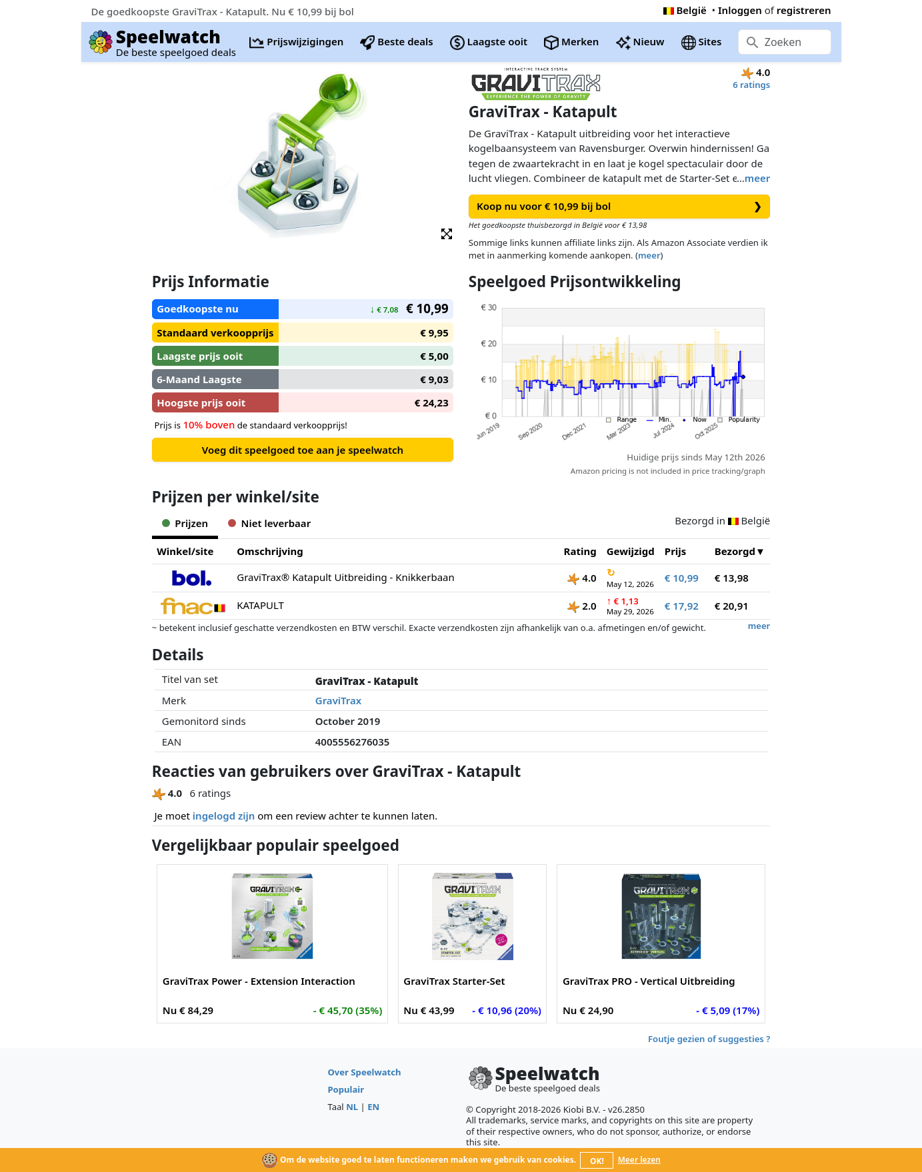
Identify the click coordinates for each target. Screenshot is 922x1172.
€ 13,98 (732, 577)
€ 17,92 (682, 605)
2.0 (581, 605)
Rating (580, 551)
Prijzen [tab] (185, 523)
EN (373, 1107)
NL (352, 1107)
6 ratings (751, 85)
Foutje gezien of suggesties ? (709, 1039)
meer (757, 178)
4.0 (581, 577)
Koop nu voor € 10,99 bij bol (619, 206)
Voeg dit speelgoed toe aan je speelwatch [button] (302, 449)
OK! (597, 1161)
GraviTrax (338, 700)
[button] (446, 233)
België (685, 10)
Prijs (676, 551)
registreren (804, 10)
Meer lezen (639, 1159)
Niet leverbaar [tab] (269, 523)
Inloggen (740, 10)
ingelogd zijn (224, 815)
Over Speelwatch (364, 1072)
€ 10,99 (682, 577)
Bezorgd (735, 551)
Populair (345, 1089)
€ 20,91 (732, 605)
